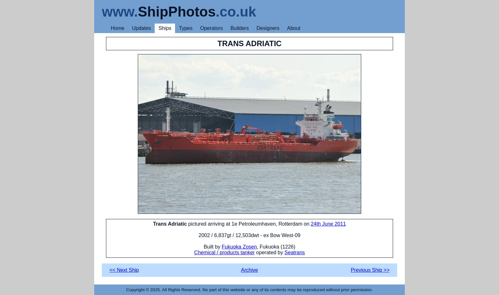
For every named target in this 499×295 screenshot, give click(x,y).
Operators (211, 28)
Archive (249, 270)
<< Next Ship (124, 270)
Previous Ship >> (370, 270)
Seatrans (295, 252)
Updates (141, 28)
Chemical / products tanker (224, 252)
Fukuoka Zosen (239, 246)
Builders (239, 28)
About (293, 28)
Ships (164, 28)
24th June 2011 (328, 224)
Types (186, 28)
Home (117, 28)
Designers (268, 28)
